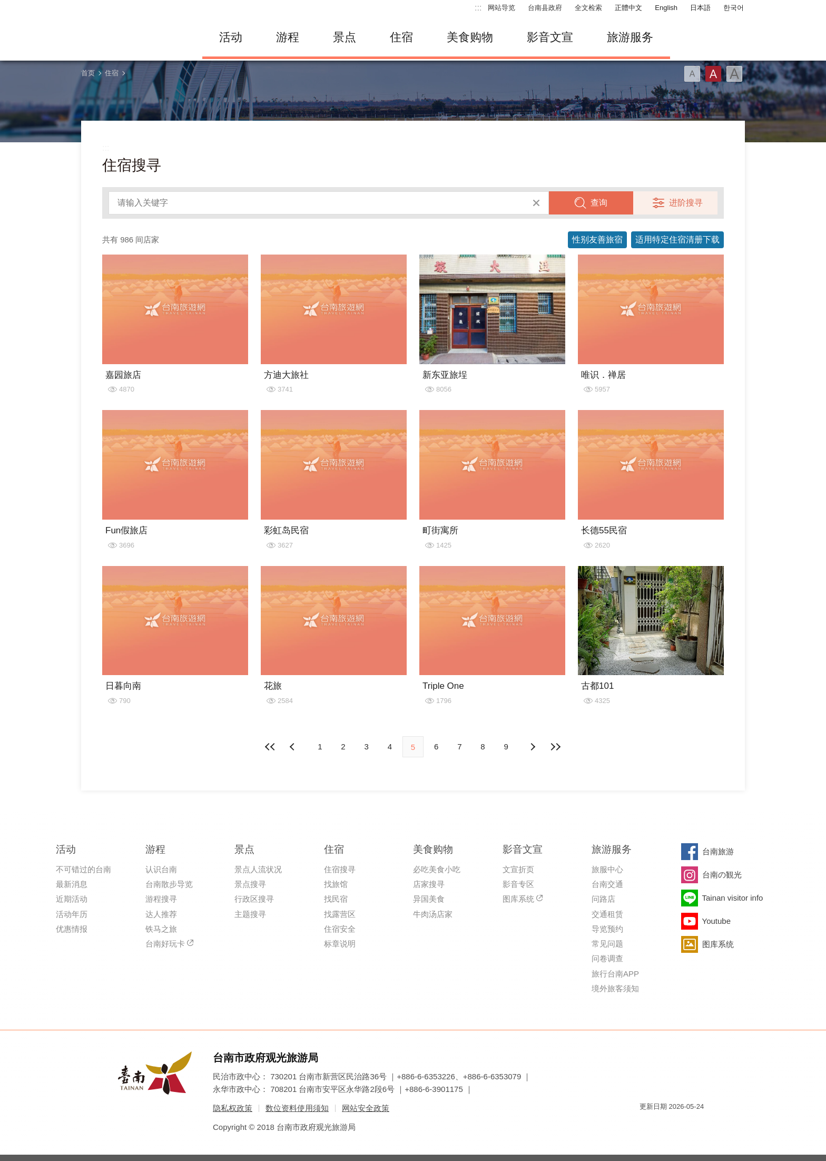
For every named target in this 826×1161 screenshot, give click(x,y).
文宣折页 (518, 869)
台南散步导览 (169, 884)
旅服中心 (607, 869)
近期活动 (71, 898)
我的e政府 (647, 1125)
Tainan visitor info (732, 897)
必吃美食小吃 (436, 869)
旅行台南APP (615, 973)
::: (478, 7)
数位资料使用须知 (297, 1108)
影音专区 (518, 884)
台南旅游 (718, 851)
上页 (532, 746)
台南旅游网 (134, 37)
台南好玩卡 (165, 943)
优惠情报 (71, 928)
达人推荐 (161, 914)
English (666, 8)
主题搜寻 (250, 914)
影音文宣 (550, 37)
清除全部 (536, 203)
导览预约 (607, 928)
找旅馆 (336, 884)
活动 (230, 37)
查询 (599, 202)
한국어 (733, 8)
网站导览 (501, 8)
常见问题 (607, 943)
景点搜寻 (250, 884)
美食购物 (470, 37)
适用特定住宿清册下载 (677, 239)
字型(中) (713, 74)
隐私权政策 (232, 1108)
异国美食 (429, 898)
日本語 (700, 8)
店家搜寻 (429, 884)
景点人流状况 (258, 869)
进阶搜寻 (686, 202)
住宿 (401, 37)
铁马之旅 (161, 928)
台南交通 (607, 884)
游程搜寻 (161, 898)
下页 (293, 746)
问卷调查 (607, 958)
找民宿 (336, 898)
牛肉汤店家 (433, 914)
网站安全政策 (365, 1108)
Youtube (716, 920)
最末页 (555, 746)
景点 (344, 37)
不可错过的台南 (83, 869)
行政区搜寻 (254, 898)
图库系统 (518, 898)
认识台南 (161, 869)
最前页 (270, 746)
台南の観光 (722, 874)
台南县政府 (545, 8)
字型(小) (692, 74)
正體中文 (628, 8)
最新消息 (71, 884)
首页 (88, 73)
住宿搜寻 (340, 869)
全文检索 (588, 8)
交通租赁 (607, 914)
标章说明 (340, 943)
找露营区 (340, 914)
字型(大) (734, 74)
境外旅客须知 (615, 988)
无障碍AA (685, 1125)
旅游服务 (630, 37)
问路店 (603, 898)
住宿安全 (340, 928)
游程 (287, 37)
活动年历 (71, 914)
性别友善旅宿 (597, 239)
